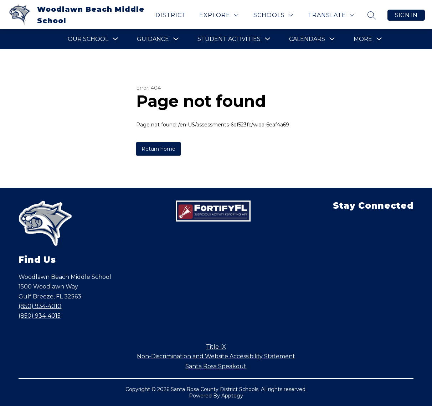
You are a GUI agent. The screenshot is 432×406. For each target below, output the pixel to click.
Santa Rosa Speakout (215, 366)
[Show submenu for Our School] (88, 39)
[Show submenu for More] (363, 39)
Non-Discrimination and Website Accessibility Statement (216, 356)
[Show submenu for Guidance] (153, 39)
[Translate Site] (331, 15)
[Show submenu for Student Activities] (229, 39)
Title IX (216, 346)
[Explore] (218, 15)
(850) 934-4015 (40, 315)
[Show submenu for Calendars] (307, 39)
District (170, 15)
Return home (158, 149)
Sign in (406, 15)
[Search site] (371, 15)
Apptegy (232, 395)
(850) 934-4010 (40, 306)
